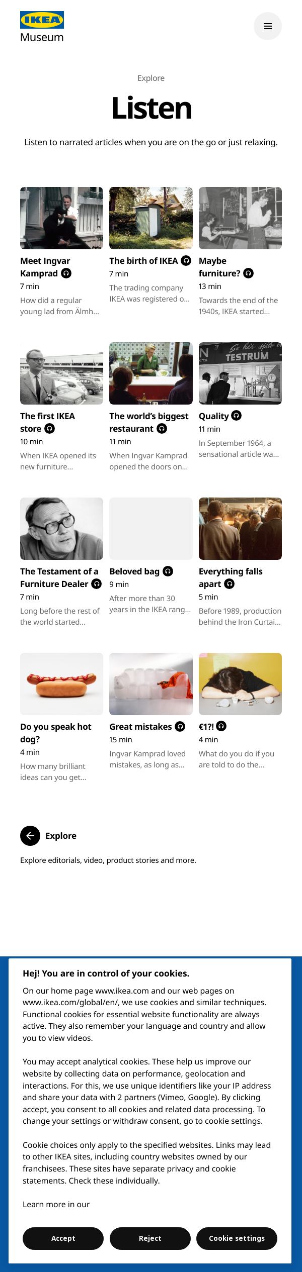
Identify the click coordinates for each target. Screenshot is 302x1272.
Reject (150, 1238)
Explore (151, 77)
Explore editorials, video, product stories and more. (108, 860)
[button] (48, 836)
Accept (63, 1238)
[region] (150, 1110)
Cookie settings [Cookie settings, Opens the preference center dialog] (237, 1238)
